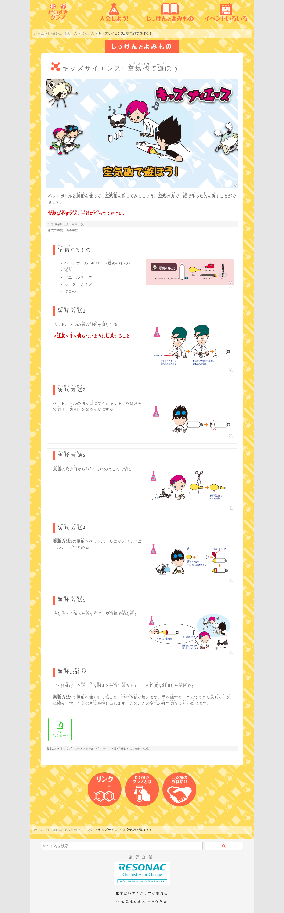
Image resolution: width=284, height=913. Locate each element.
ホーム (39, 33)
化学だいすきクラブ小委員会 (142, 893)
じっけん (87, 33)
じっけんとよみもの (62, 33)
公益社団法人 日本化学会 (144, 901)
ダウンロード (60, 729)
